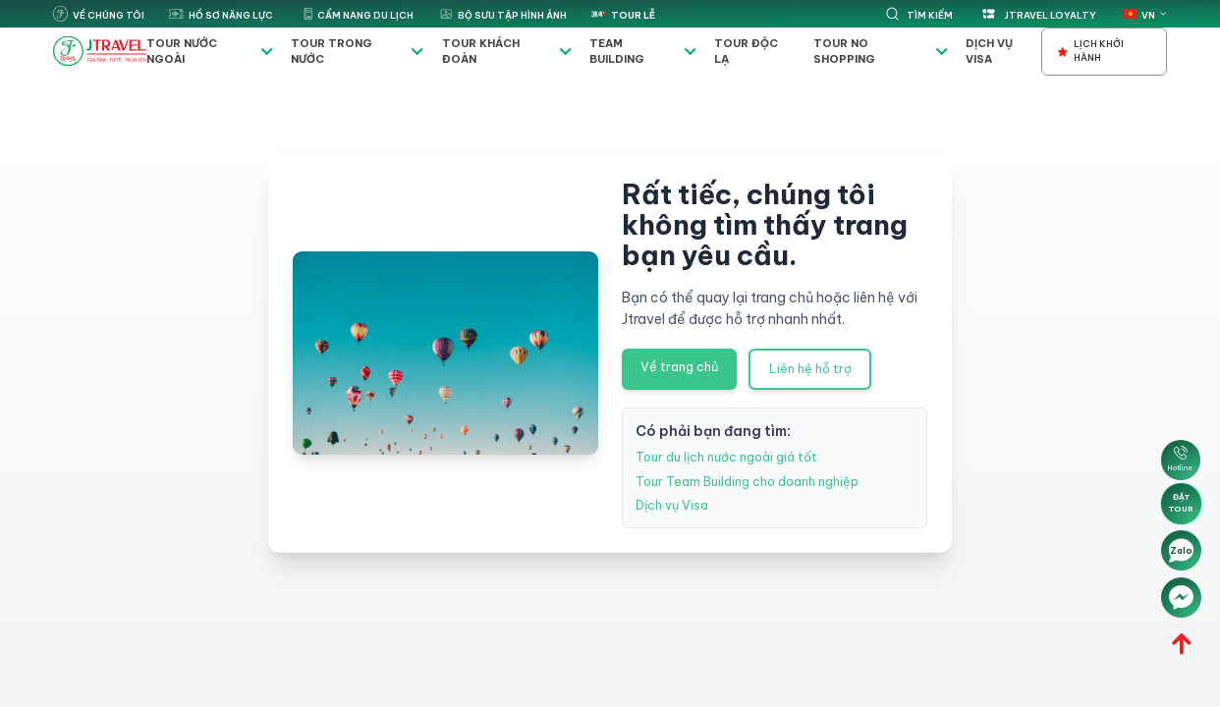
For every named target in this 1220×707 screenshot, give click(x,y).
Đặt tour (1181, 503)
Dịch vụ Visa (989, 51)
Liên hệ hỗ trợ (810, 368)
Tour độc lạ (746, 51)
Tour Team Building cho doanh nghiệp (747, 481)
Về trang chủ (679, 366)
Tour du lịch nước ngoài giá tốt (726, 457)
